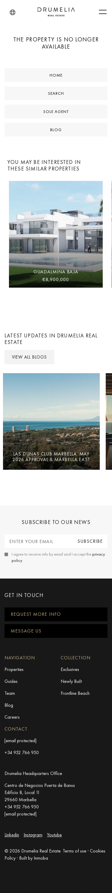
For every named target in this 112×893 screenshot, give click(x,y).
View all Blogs (29, 357)
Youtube (54, 835)
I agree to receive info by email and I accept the (58, 557)
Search (56, 93)
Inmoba (41, 858)
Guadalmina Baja (55, 272)
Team (9, 693)
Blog (56, 129)
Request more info (36, 614)
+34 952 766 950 (21, 752)
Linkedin (11, 835)
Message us (26, 631)
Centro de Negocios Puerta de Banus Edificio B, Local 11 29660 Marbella (39, 792)
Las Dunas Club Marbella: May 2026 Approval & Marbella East (51, 457)
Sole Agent (55, 111)
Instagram (33, 835)
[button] (13, 12)
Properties (14, 669)
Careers (12, 717)
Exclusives (70, 669)
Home (56, 75)
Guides (11, 681)
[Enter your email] (38, 541)
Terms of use (74, 851)
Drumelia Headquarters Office (33, 773)
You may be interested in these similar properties (44, 165)
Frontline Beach (75, 693)
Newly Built (71, 681)
